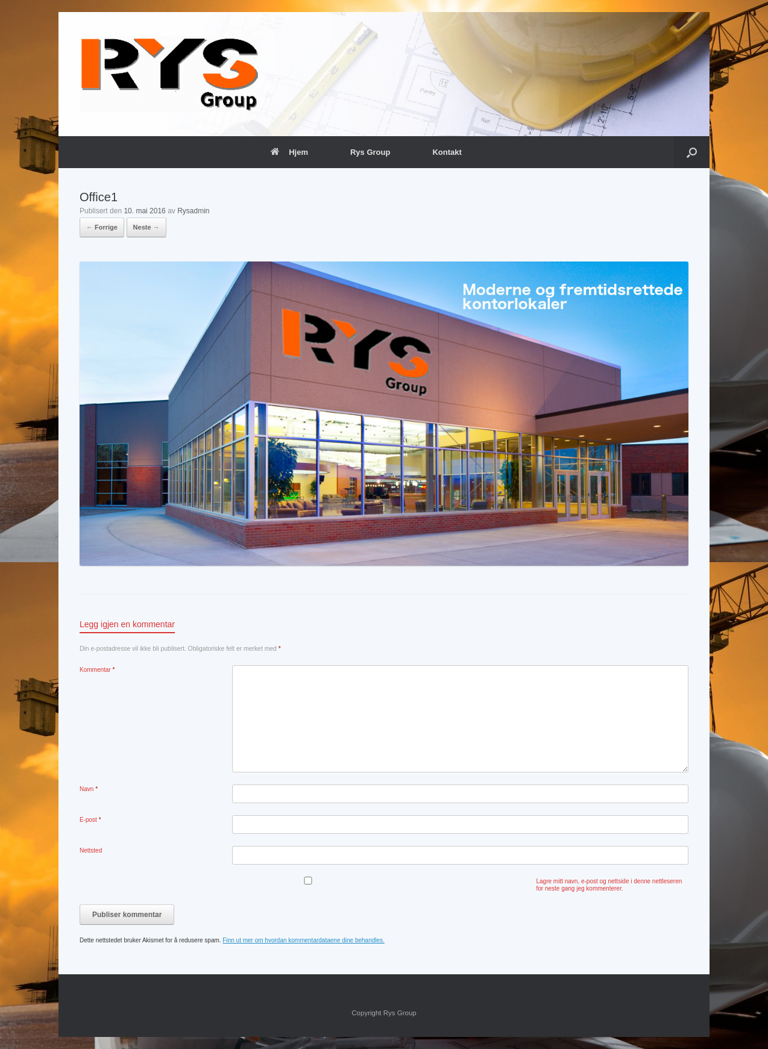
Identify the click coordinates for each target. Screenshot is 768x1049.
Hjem (289, 152)
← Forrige (102, 227)
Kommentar (97, 669)
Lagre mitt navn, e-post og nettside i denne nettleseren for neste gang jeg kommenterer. (609, 885)
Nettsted (91, 850)
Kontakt (446, 152)
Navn (89, 789)
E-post (90, 819)
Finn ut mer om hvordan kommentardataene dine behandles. (303, 940)
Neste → (146, 227)
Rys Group (370, 152)
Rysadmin (193, 211)
